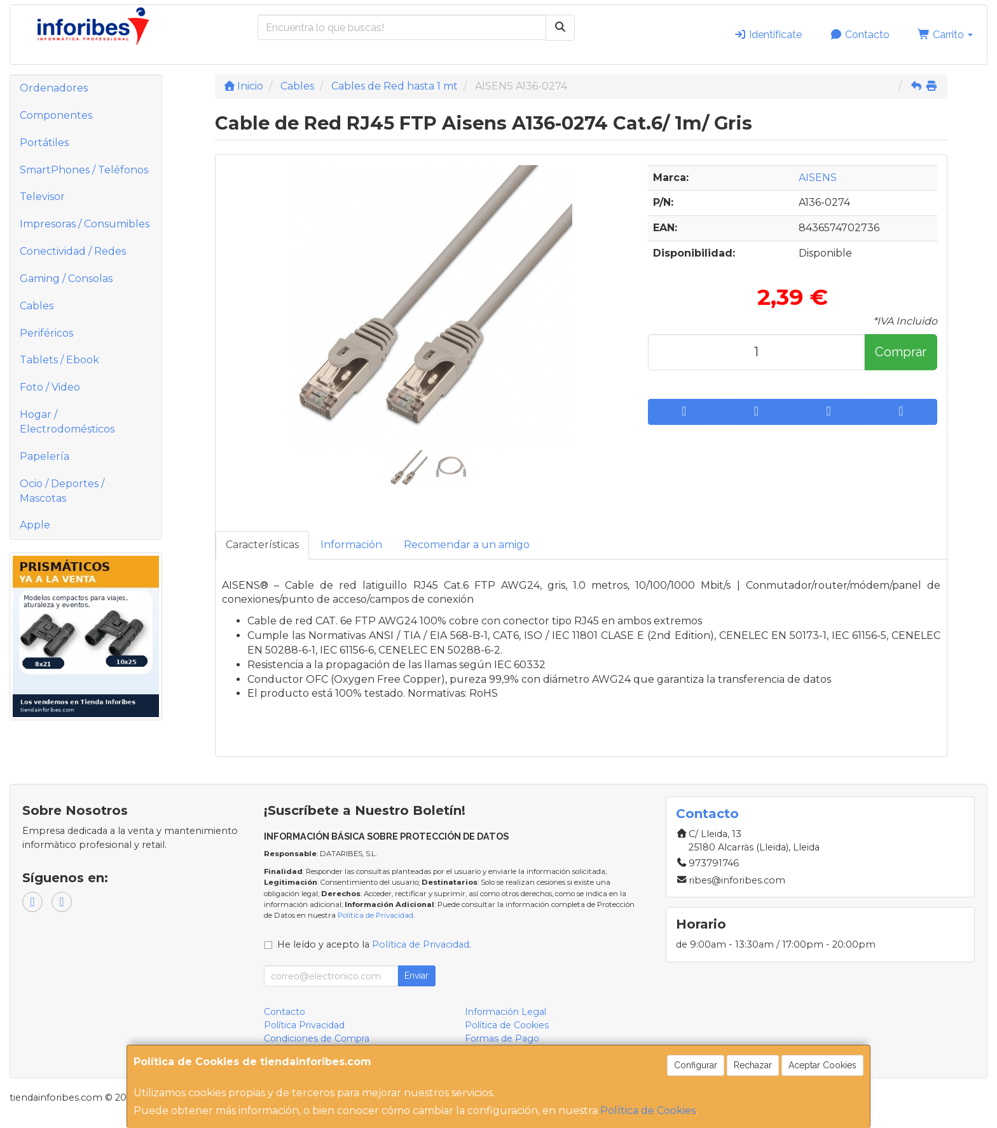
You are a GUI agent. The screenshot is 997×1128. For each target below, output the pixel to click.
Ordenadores (54, 88)
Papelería (44, 456)
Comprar (900, 351)
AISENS (818, 177)
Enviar (416, 975)
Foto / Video (50, 387)
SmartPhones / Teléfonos (84, 170)
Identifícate (768, 35)
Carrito (945, 35)
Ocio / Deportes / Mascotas (62, 491)
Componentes (56, 115)
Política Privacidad (304, 1025)
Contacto (860, 35)
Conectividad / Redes (73, 251)
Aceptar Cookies (822, 1065)
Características (262, 545)
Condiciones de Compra (316, 1038)
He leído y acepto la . (374, 944)
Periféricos (46, 333)
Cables (36, 306)
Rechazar (753, 1065)
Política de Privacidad (375, 915)
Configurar (695, 1065)
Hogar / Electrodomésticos (67, 421)
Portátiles (44, 143)
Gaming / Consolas (66, 278)
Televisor (42, 197)
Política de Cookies (648, 1110)
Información (351, 545)
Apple (35, 525)
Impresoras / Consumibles (84, 224)
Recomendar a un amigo (467, 545)
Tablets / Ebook (59, 360)
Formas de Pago (502, 1038)
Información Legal (505, 1011)
